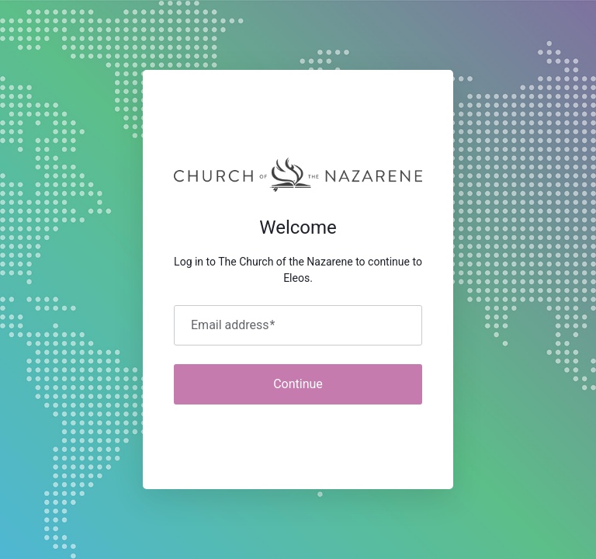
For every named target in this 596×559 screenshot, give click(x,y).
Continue (298, 384)
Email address (233, 325)
